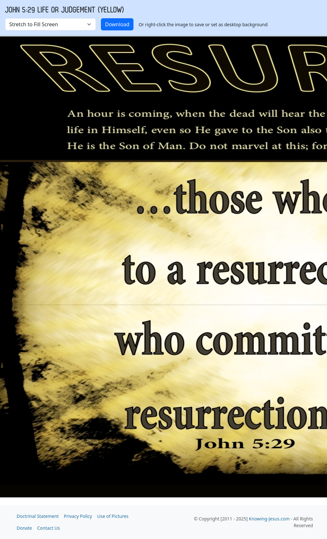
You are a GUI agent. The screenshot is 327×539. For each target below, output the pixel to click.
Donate (24, 528)
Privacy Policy (78, 516)
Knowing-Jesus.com (269, 519)
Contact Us (48, 528)
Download (117, 24)
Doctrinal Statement (38, 516)
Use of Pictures (112, 516)
